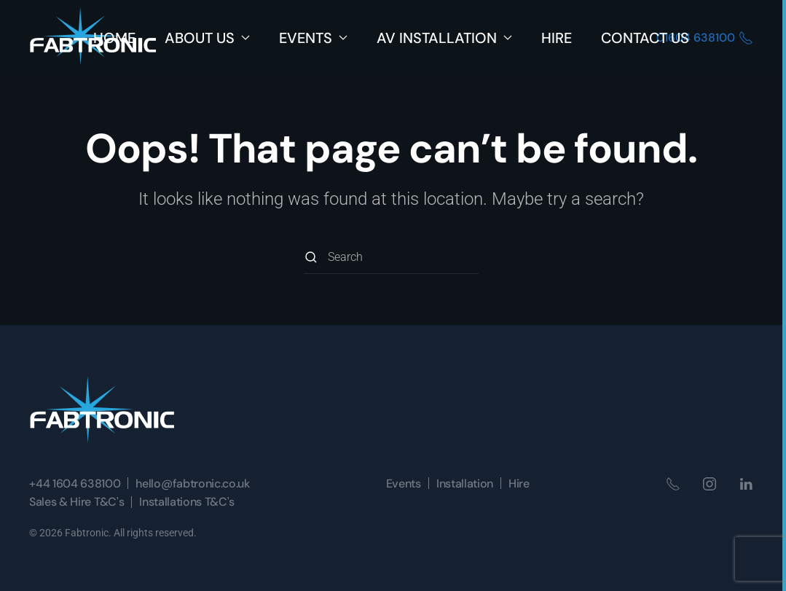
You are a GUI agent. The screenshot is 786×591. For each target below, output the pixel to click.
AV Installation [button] (444, 37)
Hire (556, 37)
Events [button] (313, 37)
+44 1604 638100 (74, 483)
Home (114, 37)
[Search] (391, 257)
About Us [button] (207, 37)
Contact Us (645, 37)
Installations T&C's (187, 501)
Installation (464, 483)
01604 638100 (704, 37)
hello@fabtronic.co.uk (192, 483)
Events (403, 483)
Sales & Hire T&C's (76, 501)
